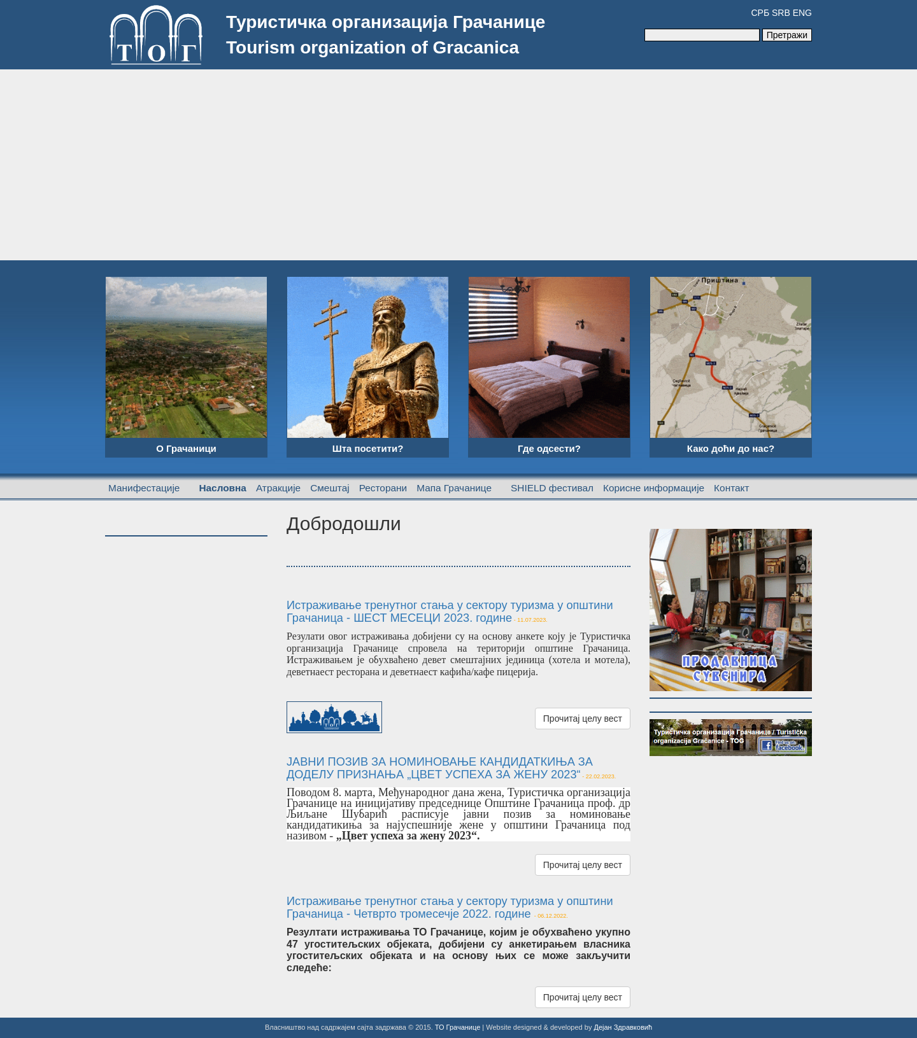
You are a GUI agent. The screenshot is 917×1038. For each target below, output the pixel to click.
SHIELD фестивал (552, 487)
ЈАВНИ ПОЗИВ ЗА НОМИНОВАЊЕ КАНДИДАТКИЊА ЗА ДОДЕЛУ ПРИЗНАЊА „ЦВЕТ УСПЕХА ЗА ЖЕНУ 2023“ (440, 768)
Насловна (222, 487)
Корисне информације (653, 487)
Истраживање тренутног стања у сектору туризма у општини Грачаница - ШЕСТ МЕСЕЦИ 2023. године (450, 611)
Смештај (329, 487)
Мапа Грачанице (454, 487)
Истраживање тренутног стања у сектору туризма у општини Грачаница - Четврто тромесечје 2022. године (450, 907)
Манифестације (144, 487)
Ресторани (383, 487)
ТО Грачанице (458, 1027)
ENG (802, 13)
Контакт (731, 487)
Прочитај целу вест (582, 718)
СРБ (760, 13)
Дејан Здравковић (623, 1027)
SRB (781, 13)
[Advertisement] (458, 165)
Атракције (278, 487)
